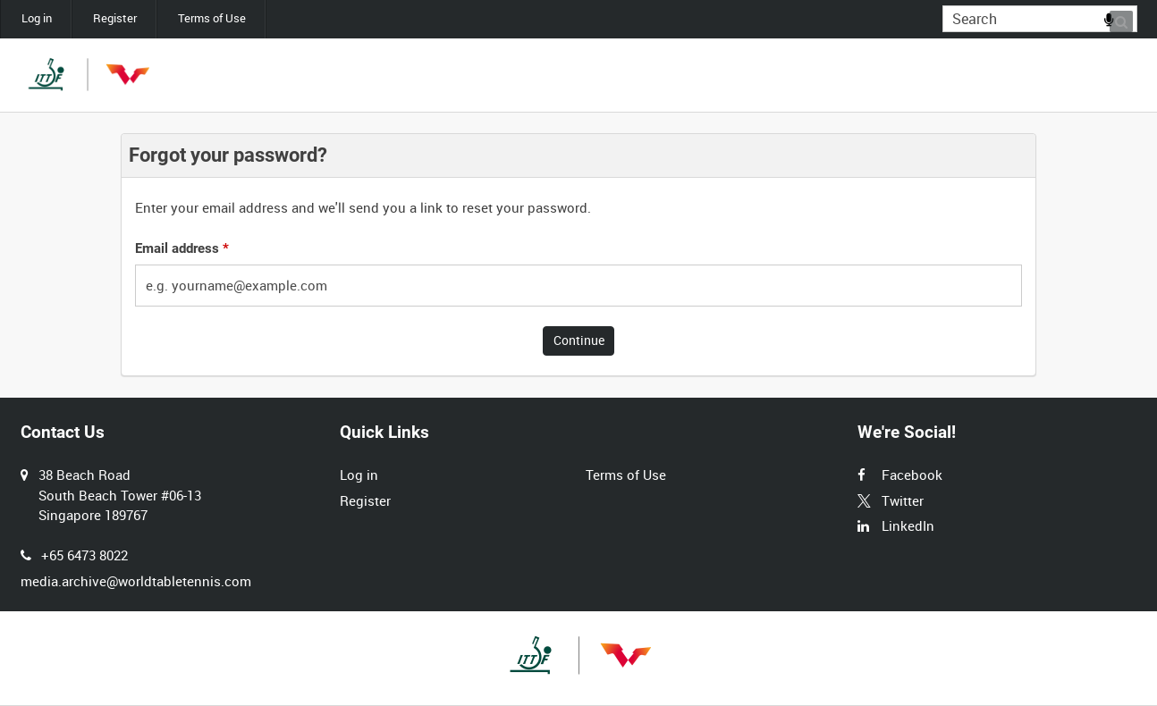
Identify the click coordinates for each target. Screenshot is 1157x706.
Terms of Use (212, 18)
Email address (182, 248)
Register (115, 18)
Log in (36, 18)
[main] (578, 255)
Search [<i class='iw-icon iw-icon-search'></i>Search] (1126, 17)
